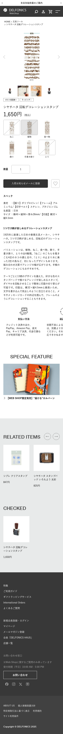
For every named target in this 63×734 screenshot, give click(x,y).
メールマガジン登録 (13, 632)
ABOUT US (9, 706)
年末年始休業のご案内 (32, 3)
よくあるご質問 (11, 608)
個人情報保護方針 (26, 706)
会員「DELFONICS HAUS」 (18, 637)
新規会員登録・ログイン (16, 620)
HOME (7, 22)
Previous (4, 57)
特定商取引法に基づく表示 (16, 711)
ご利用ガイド (10, 591)
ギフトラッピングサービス (17, 597)
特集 (5, 585)
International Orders (14, 602)
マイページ (9, 626)
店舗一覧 (8, 643)
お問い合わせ (20, 675)
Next (58, 57)
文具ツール (18, 22)
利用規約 (37, 711)
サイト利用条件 (10, 716)
